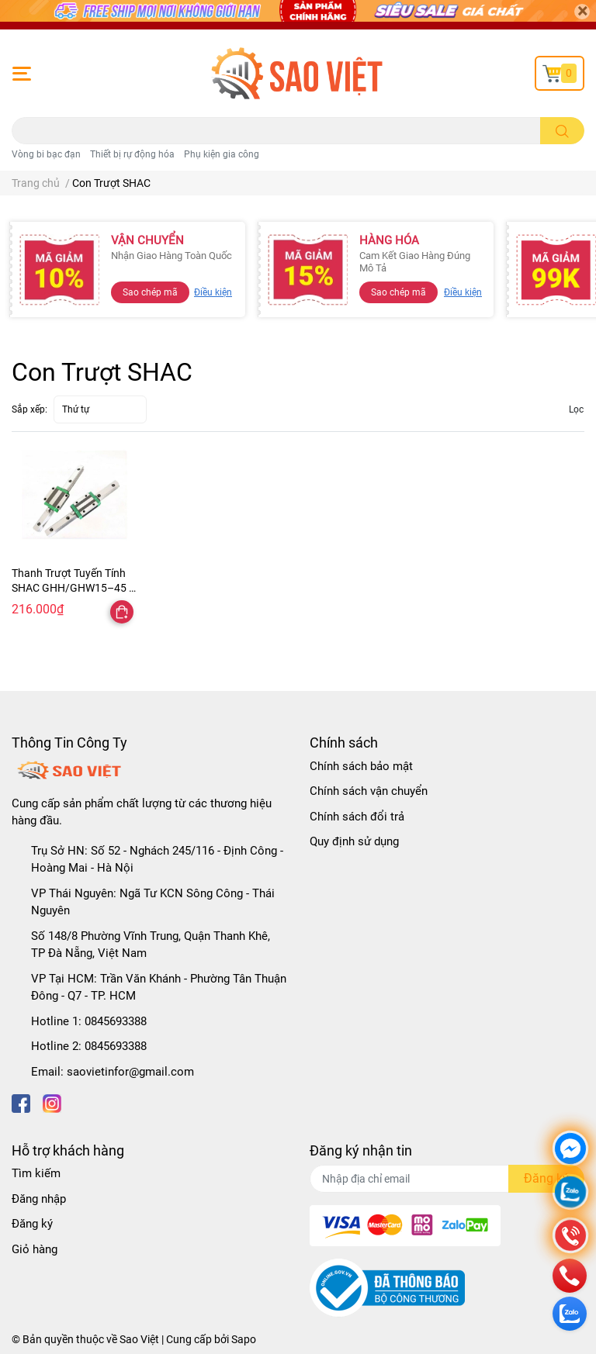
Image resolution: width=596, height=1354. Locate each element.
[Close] (582, 11)
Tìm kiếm (36, 1173)
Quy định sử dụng (354, 841)
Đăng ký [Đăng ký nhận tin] (546, 1178)
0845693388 (116, 1021)
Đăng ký (32, 1224)
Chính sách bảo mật (361, 766)
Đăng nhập (39, 1199)
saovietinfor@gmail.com (130, 1072)
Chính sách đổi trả (357, 817)
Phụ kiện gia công (221, 154)
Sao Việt (139, 1339)
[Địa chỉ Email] (447, 1179)
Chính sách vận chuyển (369, 791)
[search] (562, 130)
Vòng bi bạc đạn (46, 154)
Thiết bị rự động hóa (132, 154)
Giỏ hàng (34, 1249)
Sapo (243, 1339)
